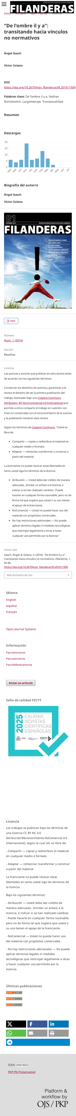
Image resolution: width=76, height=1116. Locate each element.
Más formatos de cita (19, 575)
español (11, 606)
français (11, 612)
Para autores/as (15, 658)
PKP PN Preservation (22, 1072)
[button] (16, 1024)
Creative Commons (43, 427)
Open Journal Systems (21, 629)
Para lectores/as (15, 652)
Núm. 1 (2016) (39, 13)
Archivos (20, 13)
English (11, 600)
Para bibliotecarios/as (19, 664)
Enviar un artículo (21, 683)
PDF (12, 321)
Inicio (7, 13)
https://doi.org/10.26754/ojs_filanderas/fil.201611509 (39, 87)
